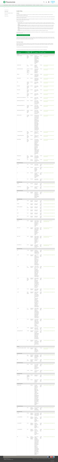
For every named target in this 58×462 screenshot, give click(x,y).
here (36, 388)
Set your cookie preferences (23, 35)
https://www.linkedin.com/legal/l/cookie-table (49, 385)
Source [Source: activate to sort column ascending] (41, 52)
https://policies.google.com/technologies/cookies (49, 183)
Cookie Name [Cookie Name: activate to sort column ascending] (19, 52)
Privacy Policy (52, 458)
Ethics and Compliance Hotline (43, 458)
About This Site (7, 7)
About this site (34, 458)
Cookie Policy (6, 11)
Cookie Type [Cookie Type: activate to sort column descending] (32, 52)
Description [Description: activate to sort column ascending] (36, 52)
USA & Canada (4, 7)
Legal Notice (6, 14)
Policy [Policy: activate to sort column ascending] (45, 52)
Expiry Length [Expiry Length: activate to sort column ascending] (28, 52)
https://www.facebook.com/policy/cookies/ (49, 164)
